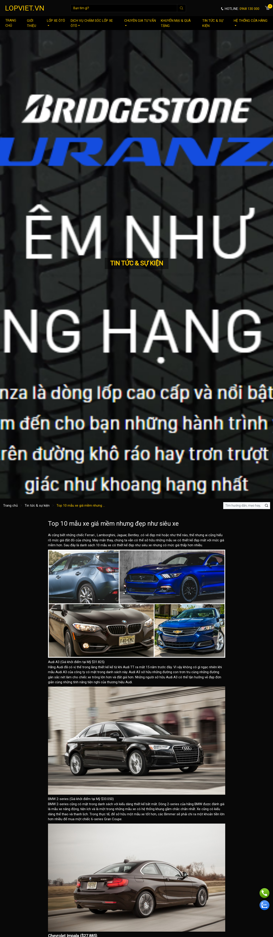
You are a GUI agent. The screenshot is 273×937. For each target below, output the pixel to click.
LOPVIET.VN (24, 8)
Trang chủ (10, 23)
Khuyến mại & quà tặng (176, 23)
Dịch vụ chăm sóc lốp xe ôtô (92, 23)
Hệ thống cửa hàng (250, 22)
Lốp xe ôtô (56, 22)
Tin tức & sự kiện (212, 23)
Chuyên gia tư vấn (140, 22)
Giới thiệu (31, 23)
